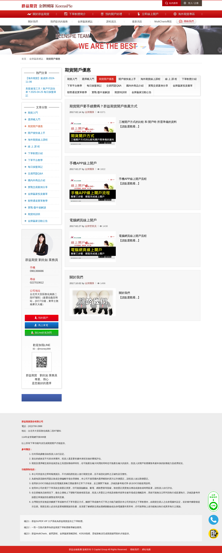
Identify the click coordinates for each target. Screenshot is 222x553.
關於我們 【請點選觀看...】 (130, 295)
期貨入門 (33, 112)
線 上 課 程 (34, 146)
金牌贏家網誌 (85, 21)
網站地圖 (146, 549)
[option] (41, 308)
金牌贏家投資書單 (38, 194)
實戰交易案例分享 (38, 187)
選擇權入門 (34, 119)
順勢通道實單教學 (38, 200)
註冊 (196, 3)
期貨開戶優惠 (53, 58)
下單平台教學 (35, 160)
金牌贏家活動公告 (38, 221)
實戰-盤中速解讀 (37, 207)
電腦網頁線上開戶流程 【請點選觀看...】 (133, 238)
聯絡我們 (134, 549)
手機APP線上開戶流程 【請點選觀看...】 (133, 181)
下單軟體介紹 (35, 153)
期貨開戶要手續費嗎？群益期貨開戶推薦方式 (103, 106)
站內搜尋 (173, 3)
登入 (190, 3)
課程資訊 (111, 21)
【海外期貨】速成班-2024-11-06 (40, 80)
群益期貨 (29, 6)
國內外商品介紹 (36, 180)
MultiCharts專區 (163, 21)
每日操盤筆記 (35, 167)
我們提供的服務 (59, 21)
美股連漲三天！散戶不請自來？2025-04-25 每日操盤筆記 (41, 92)
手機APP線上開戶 (83, 163)
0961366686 (37, 271)
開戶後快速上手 (36, 133)
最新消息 (137, 21)
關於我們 (33, 21)
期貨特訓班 (34, 214)
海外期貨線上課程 (38, 139)
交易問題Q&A (35, 173)
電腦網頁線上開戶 (83, 220)
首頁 (24, 58)
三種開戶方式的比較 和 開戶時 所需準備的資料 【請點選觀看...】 (148, 124)
